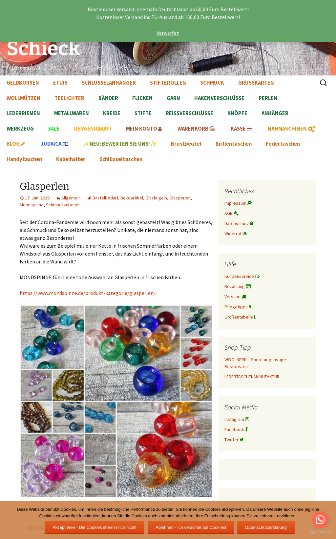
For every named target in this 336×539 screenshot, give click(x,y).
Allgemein (71, 198)
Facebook (236, 429)
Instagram (236, 419)
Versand (235, 297)
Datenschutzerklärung (265, 527)
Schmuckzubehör (63, 205)
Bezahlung (237, 286)
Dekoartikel (131, 198)
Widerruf (235, 234)
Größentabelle (240, 317)
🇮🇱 (55, 143)
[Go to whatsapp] (320, 519)
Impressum (238, 203)
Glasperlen (180, 198)
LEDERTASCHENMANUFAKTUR (252, 377)
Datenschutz (238, 223)
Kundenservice (242, 276)
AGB (231, 213)
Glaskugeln (156, 198)
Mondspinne (32, 205)
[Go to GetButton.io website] (320, 532)
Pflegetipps (237, 307)
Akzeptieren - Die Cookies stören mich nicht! (94, 527)
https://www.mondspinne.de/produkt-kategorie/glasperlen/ (88, 293)
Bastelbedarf (105, 198)
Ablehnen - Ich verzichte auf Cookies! (191, 527)
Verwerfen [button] (168, 33)
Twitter (234, 440)
